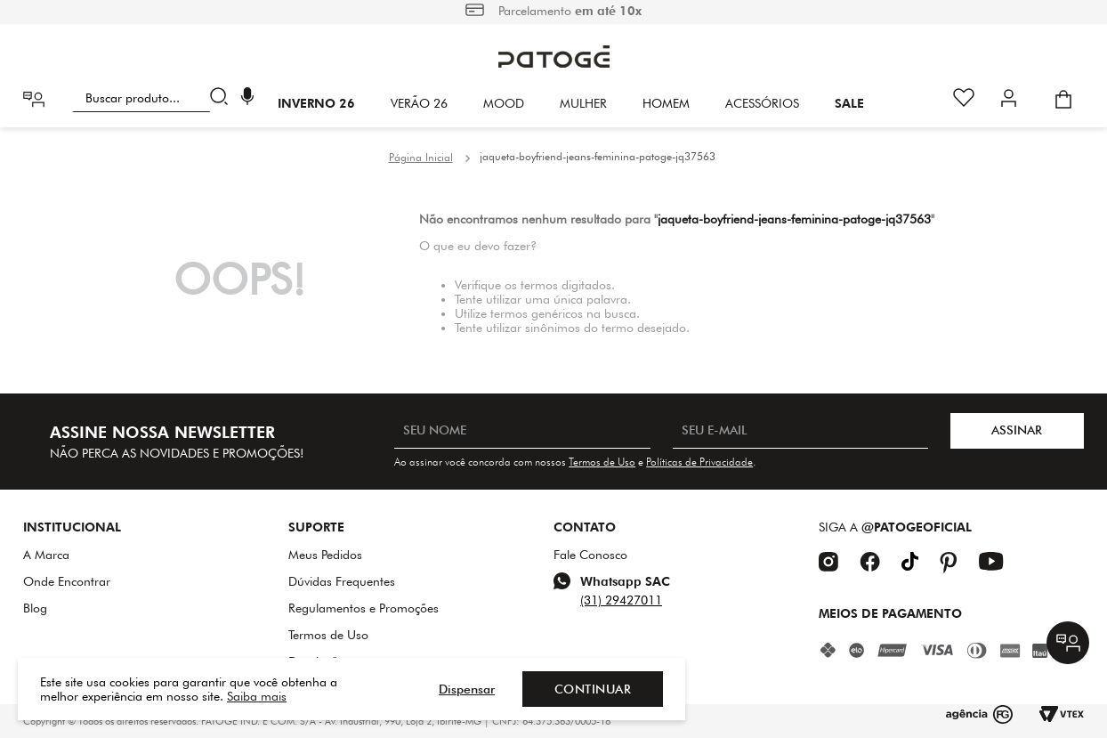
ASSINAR (1016, 430)
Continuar (593, 689)
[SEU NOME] (522, 431)
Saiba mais (257, 696)
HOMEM (666, 103)
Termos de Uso (602, 461)
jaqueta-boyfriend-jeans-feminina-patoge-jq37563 (597, 156)
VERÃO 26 (419, 103)
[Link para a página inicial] (421, 158)
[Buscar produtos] (223, 98)
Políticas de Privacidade (699, 461)
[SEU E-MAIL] (800, 431)
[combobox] (153, 98)
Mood (503, 103)
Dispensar (467, 689)
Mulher (583, 103)
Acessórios (762, 103)
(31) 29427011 (621, 600)
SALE (849, 103)
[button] (247, 98)
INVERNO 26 (316, 103)
